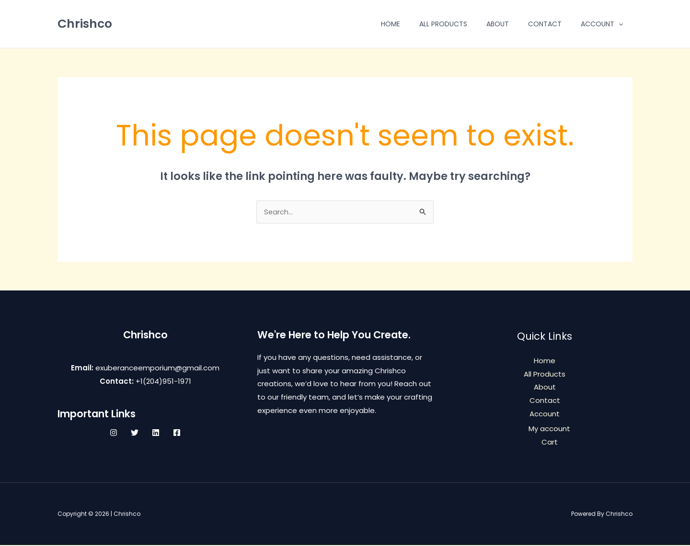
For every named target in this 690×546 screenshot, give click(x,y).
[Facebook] (176, 433)
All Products (443, 24)
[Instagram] (113, 433)
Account (602, 24)
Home (390, 24)
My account (549, 429)
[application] (618, 24)
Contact (545, 24)
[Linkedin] (155, 433)
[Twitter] (134, 433)
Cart (549, 443)
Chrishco (85, 23)
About (497, 24)
